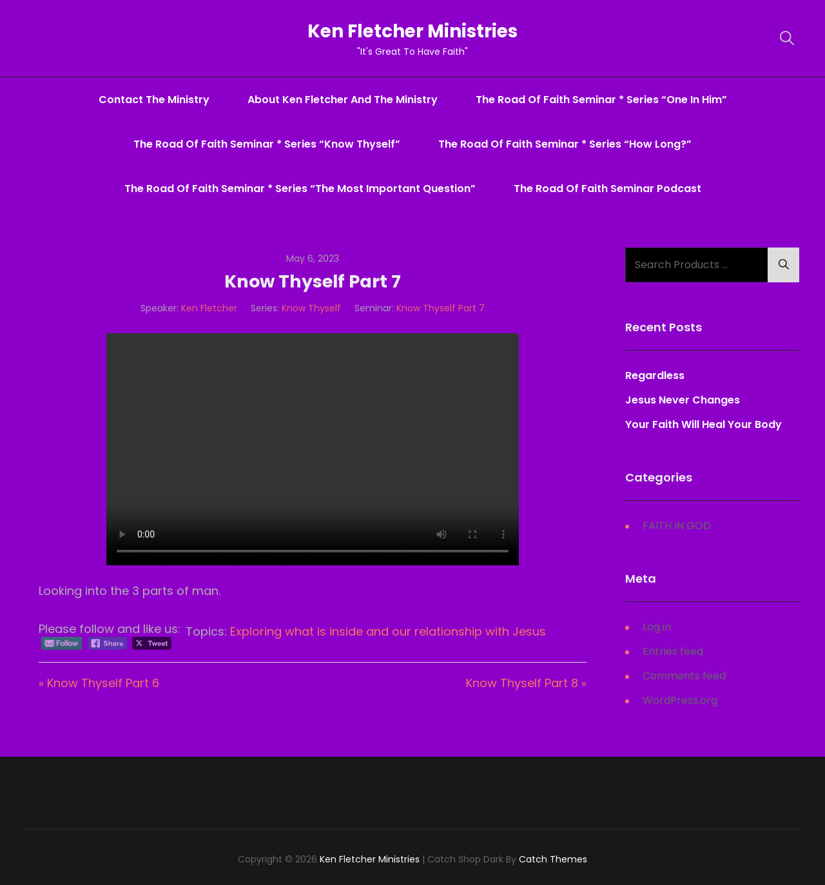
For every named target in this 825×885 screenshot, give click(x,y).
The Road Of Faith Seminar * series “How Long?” (565, 144)
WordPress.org (680, 700)
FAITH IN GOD (677, 525)
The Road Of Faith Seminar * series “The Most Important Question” (300, 188)
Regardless (654, 375)
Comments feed (684, 675)
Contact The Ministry (154, 99)
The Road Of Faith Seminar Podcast (607, 188)
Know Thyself (311, 308)
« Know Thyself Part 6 (99, 683)
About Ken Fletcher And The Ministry (343, 99)
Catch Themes (553, 859)
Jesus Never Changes (682, 400)
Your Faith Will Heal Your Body (703, 424)
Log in (657, 626)
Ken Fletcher (209, 308)
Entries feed (673, 651)
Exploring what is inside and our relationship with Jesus (388, 631)
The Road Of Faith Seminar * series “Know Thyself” (266, 144)
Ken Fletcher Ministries (412, 31)
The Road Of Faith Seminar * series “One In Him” (601, 99)
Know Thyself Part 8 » (526, 683)
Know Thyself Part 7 (440, 308)
